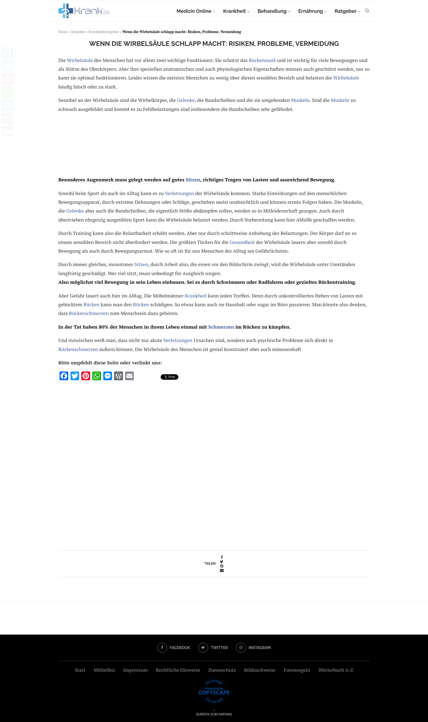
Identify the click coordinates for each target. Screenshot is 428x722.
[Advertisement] (213, 145)
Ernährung (310, 11)
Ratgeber (345, 11)
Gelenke (186, 100)
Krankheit (234, 11)
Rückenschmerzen (89, 313)
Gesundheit (242, 242)
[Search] (367, 11)
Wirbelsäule (80, 60)
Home (63, 31)
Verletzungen (179, 193)
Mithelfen (104, 670)
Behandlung (272, 11)
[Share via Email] (222, 570)
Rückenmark (262, 60)
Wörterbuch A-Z (335, 670)
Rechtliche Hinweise (178, 670)
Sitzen (193, 179)
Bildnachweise (260, 670)
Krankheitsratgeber (104, 31)
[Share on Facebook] (222, 557)
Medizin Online (193, 11)
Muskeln (300, 100)
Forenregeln (297, 670)
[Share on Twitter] (222, 561)
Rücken (91, 304)
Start (80, 670)
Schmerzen (221, 326)
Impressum (135, 670)
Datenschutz (222, 670)
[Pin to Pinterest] (222, 566)
